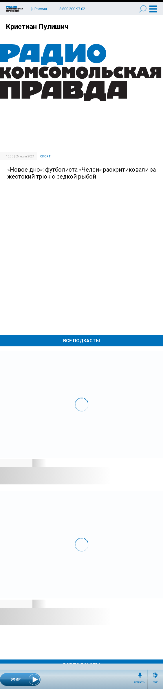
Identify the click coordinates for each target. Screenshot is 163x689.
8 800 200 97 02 (72, 9)
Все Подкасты (81, 340)
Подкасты (139, 682)
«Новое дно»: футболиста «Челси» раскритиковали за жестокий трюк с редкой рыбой (81, 173)
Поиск (142, 8)
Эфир (155, 682)
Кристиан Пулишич (37, 27)
